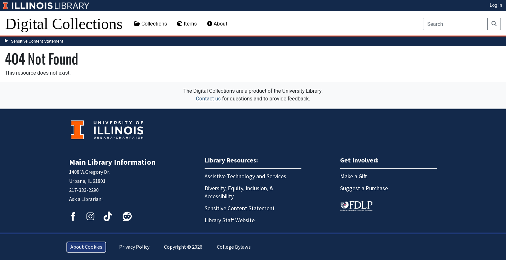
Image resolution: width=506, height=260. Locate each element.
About (217, 24)
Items (187, 24)
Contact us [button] (208, 99)
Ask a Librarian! (86, 199)
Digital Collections (64, 23)
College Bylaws (234, 247)
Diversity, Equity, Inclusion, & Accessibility (239, 192)
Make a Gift (353, 176)
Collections (150, 24)
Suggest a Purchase (364, 188)
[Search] (455, 24)
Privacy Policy (134, 247)
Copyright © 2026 (183, 247)
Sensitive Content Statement (37, 41)
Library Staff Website (230, 220)
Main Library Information (112, 162)
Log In (496, 5)
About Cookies (86, 247)
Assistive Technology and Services (245, 176)
